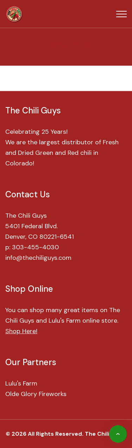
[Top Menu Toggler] (121, 14)
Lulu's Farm (21, 383)
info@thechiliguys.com (38, 257)
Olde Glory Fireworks (36, 394)
